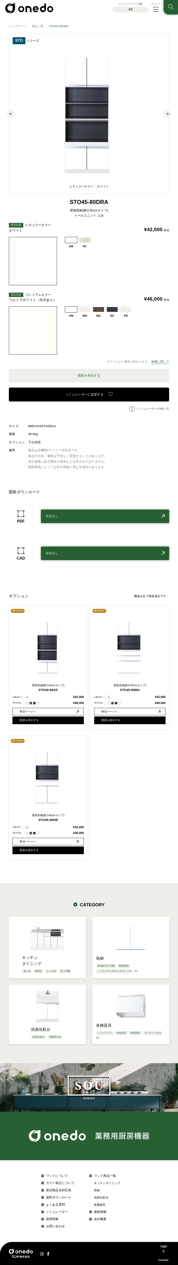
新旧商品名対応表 (58, 1190)
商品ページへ (28, 711)
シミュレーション (131, 7)
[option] (89, 114)
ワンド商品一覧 (105, 1176)
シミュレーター (57, 1212)
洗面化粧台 (101, 1197)
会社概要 (100, 1219)
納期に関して (160, 361)
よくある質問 (55, 1204)
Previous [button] (11, 114)
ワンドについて (57, 1176)
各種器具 (100, 1204)
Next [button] (167, 114)
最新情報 (100, 1212)
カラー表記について (60, 1183)
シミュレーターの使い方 (153, 408)
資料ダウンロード (58, 1197)
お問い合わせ (55, 1226)
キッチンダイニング (107, 1183)
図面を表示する (89, 375)
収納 (97, 1190)
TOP (163, 1246)
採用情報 (52, 1219)
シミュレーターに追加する (84, 394)
